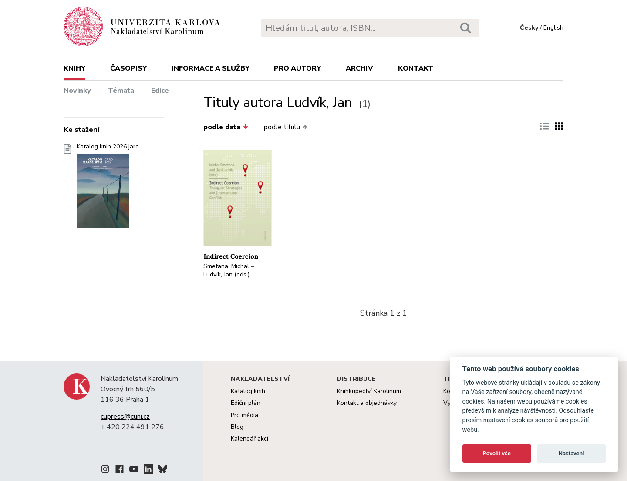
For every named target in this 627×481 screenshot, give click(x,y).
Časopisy (128, 68)
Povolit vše (497, 453)
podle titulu (285, 127)
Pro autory (297, 68)
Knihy (74, 68)
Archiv (359, 68)
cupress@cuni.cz (125, 416)
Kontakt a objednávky (367, 403)
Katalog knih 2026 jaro (108, 188)
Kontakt (415, 68)
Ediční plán (245, 403)
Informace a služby (210, 68)
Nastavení (571, 453)
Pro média (244, 415)
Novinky (77, 90)
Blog (237, 427)
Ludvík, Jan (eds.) (226, 274)
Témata (121, 90)
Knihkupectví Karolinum (369, 391)
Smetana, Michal (226, 266)
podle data (225, 127)
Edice (160, 90)
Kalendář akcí (249, 438)
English (553, 28)
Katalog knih (248, 391)
